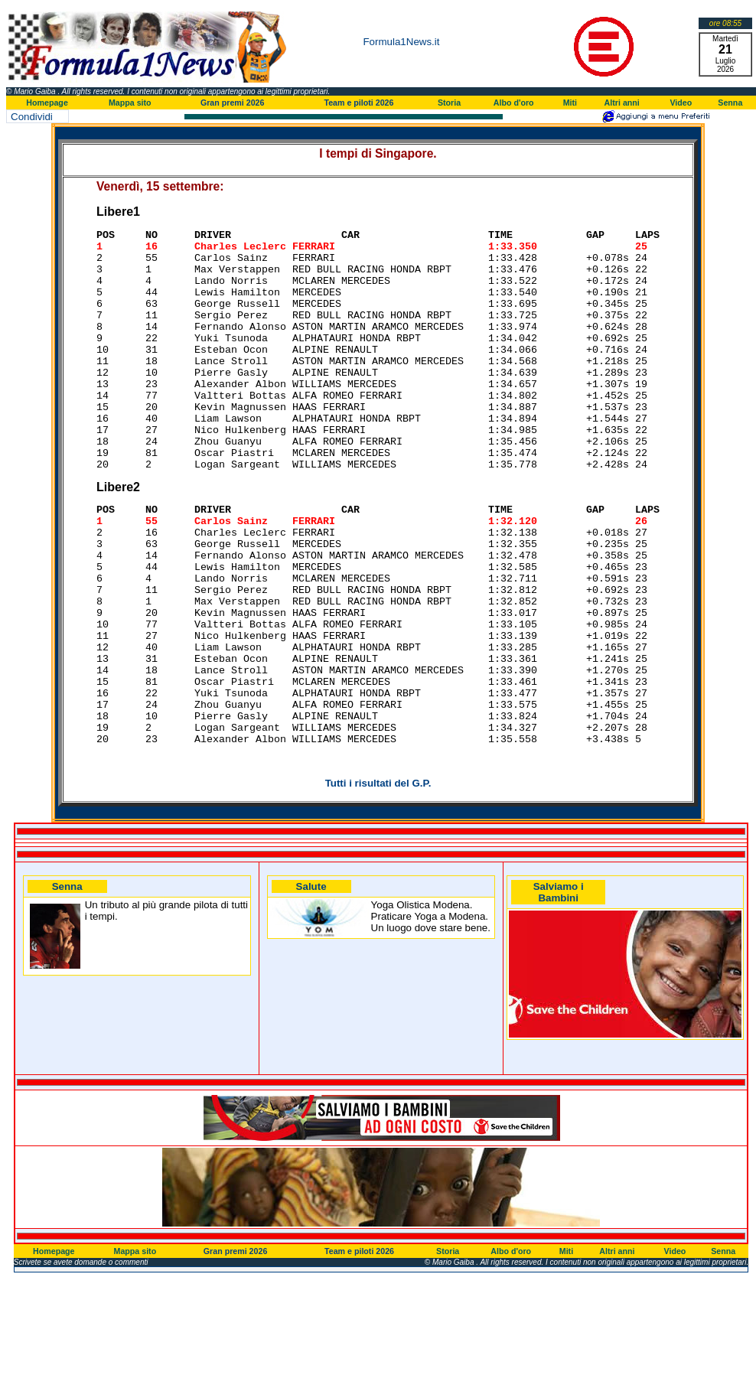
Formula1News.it (401, 41)
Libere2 (118, 535)
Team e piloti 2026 (358, 102)
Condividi (32, 116)
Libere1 (118, 211)
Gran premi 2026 (232, 102)
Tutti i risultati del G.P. (378, 879)
